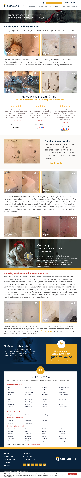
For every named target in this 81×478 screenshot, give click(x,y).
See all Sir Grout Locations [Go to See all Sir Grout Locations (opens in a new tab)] (32, 444)
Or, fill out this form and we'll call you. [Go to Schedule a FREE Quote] (61, 361)
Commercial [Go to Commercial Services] (43, 7)
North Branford (29, 441)
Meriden (27, 409)
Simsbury (44, 409)
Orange (44, 434)
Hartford (27, 404)
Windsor (61, 404)
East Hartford (29, 392)
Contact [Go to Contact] (74, 7)
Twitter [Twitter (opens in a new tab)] (32, 465)
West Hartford (63, 399)
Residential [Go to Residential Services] (33, 7)
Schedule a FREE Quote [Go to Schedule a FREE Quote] (54, 3)
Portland (44, 404)
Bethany (10, 431)
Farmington (28, 399)
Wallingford (62, 397)
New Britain (45, 394)
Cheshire (10, 436)
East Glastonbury (30, 390)
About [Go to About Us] (57, 7)
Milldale (44, 392)
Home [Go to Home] (6, 453)
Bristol (9, 394)
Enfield (27, 397)
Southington (62, 392)
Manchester (28, 406)
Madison (27, 431)
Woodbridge (62, 438)
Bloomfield (11, 392)
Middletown (45, 390)
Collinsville (11, 404)
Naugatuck (28, 436)
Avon (9, 387)
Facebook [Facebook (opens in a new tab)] (28, 465)
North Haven (45, 429)
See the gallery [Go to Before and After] (57, 163)
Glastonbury (28, 402)
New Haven (28, 438)
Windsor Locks (63, 406)
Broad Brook (11, 397)
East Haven (11, 438)
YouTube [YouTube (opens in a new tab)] (36, 465)
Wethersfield (62, 402)
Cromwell (10, 406)
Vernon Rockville (63, 394)
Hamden (27, 429)
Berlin (9, 390)
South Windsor (63, 390)
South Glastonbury (64, 387)
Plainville (44, 399)
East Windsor (28, 394)
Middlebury (28, 434)
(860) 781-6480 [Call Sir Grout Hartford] (70, 3)
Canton (10, 402)
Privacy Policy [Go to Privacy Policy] (52, 474)
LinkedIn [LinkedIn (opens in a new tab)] (40, 465)
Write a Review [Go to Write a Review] (43, 3)
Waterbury (62, 431)
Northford (45, 431)
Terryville (10, 415)
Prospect (44, 438)
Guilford (10, 441)
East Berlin (28, 387)
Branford (10, 434)
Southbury (62, 429)
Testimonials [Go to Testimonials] (65, 7)
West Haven (62, 434)
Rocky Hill (44, 406)
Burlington (11, 399)
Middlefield (45, 387)
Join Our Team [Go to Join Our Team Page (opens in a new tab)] (29, 459)
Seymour (44, 441)
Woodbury (45, 415)
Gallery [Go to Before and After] (51, 7)
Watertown (28, 415)
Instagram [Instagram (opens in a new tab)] (24, 465)
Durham (10, 409)
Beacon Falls (11, 429)
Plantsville (44, 402)
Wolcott (61, 436)
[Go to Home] (15, 5)
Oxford (44, 436)
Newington (45, 397)
